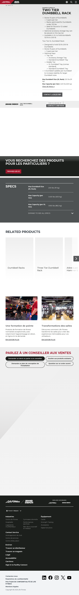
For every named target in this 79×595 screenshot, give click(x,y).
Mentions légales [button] (12, 586)
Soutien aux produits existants (59, 358)
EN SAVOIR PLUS (12, 340)
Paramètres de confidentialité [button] (17, 579)
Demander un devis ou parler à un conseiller (25, 358)
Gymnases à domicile (30, 519)
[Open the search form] (71, 2)
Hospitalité (9, 522)
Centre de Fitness (12, 519)
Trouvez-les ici (13, 171)
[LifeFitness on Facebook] (50, 582)
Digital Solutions (46, 528)
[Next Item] (76, 258)
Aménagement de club (14, 535)
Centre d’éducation (12, 541)
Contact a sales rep (52, 94)
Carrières (9, 561)
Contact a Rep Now (56, 106)
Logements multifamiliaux (11, 526)
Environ (9, 545)
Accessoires (45, 525)
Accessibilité (11, 558)
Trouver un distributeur (15, 548)
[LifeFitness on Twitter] (63, 582)
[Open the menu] (76, 2)
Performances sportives (28, 523)
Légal (8, 555)
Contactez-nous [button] (12, 576)
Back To (9, 5)
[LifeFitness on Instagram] (57, 582)
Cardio (43, 519)
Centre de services (12, 538)
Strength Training (47, 522)
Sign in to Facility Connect (16, 565)
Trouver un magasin (14, 551)
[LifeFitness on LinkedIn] (44, 582)
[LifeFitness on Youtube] (69, 582)
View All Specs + (48, 86)
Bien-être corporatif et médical (30, 527)
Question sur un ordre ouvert (60, 363)
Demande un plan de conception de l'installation (25, 364)
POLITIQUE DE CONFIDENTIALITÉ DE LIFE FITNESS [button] (21, 583)
